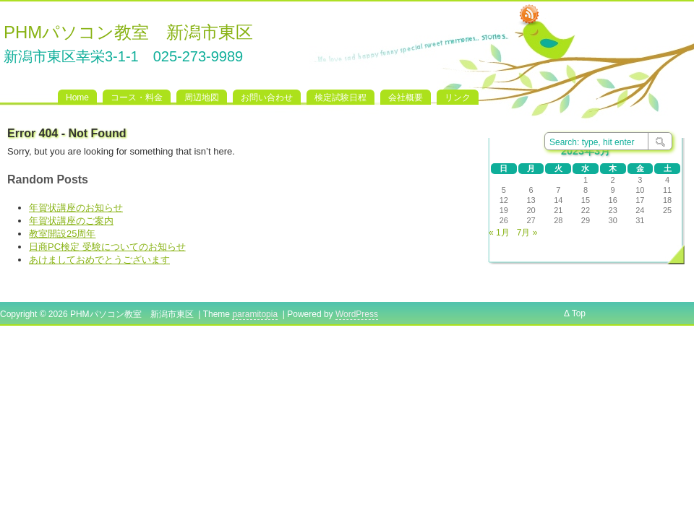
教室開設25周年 (62, 233)
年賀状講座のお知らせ (76, 207)
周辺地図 (201, 97)
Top (579, 313)
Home (77, 97)
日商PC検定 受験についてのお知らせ (107, 246)
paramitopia (255, 314)
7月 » (527, 233)
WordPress (356, 314)
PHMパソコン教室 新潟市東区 (128, 32)
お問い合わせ (267, 97)
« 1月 (499, 233)
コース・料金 (137, 97)
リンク (458, 97)
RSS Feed (529, 15)
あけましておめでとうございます (99, 259)
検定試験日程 (340, 97)
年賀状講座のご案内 (71, 220)
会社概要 (405, 97)
